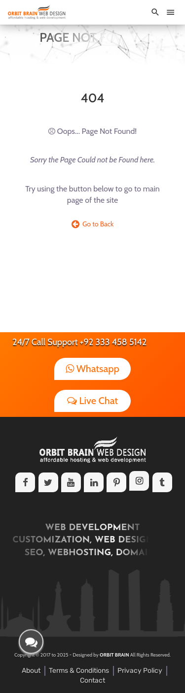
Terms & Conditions (79, 670)
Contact (92, 680)
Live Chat (92, 401)
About (31, 670)
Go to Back (93, 224)
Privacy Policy (139, 670)
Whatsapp (92, 369)
